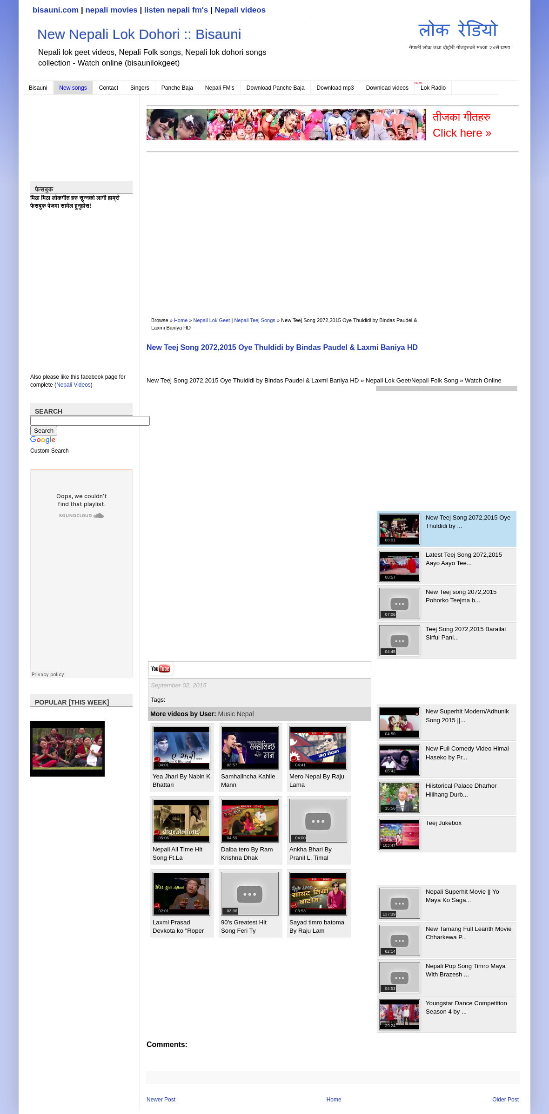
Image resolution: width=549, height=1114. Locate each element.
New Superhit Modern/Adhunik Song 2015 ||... (467, 715)
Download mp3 (335, 88)
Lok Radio (433, 88)
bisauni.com (56, 10)
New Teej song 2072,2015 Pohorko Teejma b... (461, 596)
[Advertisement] (252, 228)
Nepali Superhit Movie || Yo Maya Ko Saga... (462, 895)
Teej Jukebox (444, 822)
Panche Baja (177, 88)
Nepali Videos (73, 385)
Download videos (387, 88)
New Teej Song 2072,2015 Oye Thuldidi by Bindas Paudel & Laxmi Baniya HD (282, 347)
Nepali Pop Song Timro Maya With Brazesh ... (466, 970)
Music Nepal (236, 714)
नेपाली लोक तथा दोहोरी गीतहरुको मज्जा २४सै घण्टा (459, 33)
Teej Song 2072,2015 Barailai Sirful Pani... (466, 633)
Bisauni (38, 88)
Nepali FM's (219, 88)
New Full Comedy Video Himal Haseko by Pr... (467, 752)
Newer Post (161, 1099)
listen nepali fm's (176, 10)
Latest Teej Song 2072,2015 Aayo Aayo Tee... (464, 559)
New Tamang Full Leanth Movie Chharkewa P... (468, 933)
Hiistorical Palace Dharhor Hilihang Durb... (461, 790)
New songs (73, 88)
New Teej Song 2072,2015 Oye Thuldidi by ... (468, 521)
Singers (139, 88)
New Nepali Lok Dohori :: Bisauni (139, 34)
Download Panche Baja (276, 88)
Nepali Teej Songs (254, 320)
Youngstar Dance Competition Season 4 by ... (466, 1007)
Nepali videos (240, 10)
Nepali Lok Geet (212, 320)
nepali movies (111, 10)
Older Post (505, 1099)
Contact (108, 88)
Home (180, 320)
